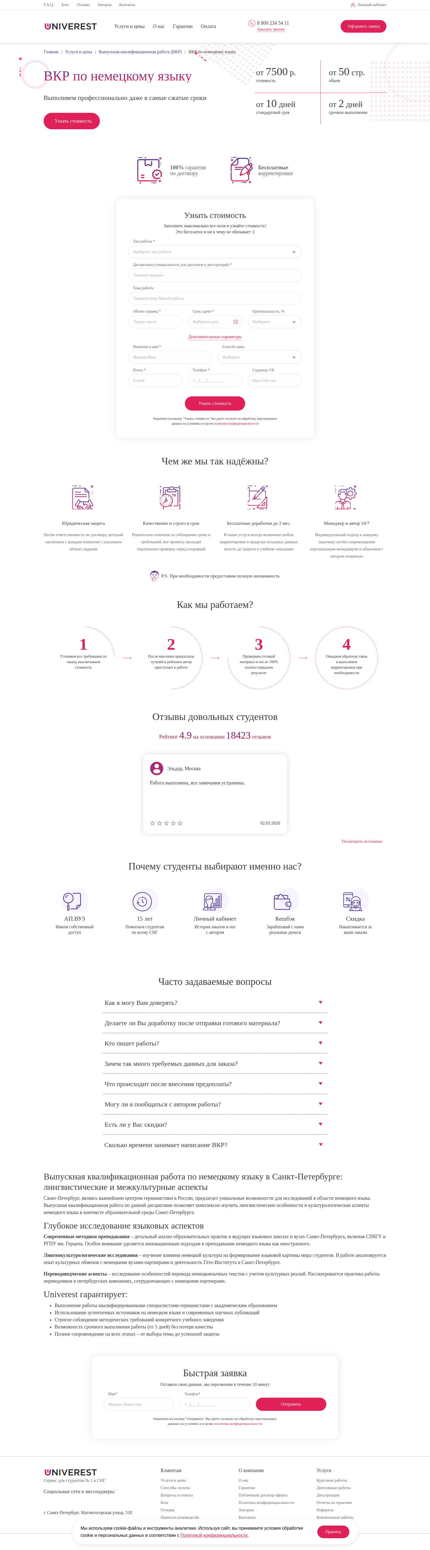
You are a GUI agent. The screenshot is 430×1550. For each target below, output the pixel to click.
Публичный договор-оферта (263, 1495)
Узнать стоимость (73, 121)
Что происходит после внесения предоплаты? (168, 1083)
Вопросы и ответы (177, 1495)
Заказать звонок (271, 29)
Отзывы (83, 5)
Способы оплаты (175, 1487)
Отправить (291, 1404)
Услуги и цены (129, 26)
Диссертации (328, 1495)
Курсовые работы (332, 1480)
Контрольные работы (335, 1517)
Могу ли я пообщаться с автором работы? (163, 1104)
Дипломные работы (334, 1487)
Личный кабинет (371, 4)
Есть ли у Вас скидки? (136, 1124)
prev (49, 737)
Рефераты (325, 1510)
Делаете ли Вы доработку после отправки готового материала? (192, 1023)
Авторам (104, 5)
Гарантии (183, 26)
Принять (330, 1531)
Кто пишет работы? (132, 1043)
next (380, 737)
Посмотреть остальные (362, 841)
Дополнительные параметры (215, 336)
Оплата (208, 26)
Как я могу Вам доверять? (141, 1002)
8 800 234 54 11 (273, 23)
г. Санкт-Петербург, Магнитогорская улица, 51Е (88, 1512)
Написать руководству (180, 1517)
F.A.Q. (49, 5)
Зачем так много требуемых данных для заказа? (171, 1063)
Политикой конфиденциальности (214, 1535)
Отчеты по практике (334, 1502)
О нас (159, 26)
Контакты (127, 5)
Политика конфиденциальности (266, 1502)
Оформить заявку (364, 26)
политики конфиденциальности (236, 423)
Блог (65, 5)
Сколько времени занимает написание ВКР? (165, 1144)
